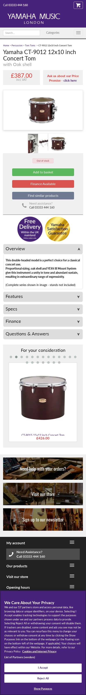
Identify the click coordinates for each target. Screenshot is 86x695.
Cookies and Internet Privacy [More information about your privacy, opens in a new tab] (39, 651)
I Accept (43, 667)
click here (70, 80)
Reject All (43, 678)
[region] (43, 642)
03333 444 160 (18, 5)
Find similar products (43, 195)
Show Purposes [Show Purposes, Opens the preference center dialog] (43, 688)
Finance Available (43, 184)
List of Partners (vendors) (19, 657)
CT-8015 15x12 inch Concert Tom (43, 435)
